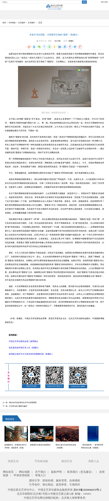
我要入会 (93, 461)
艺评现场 (12, 23)
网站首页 (8, 471)
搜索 (84, 2)
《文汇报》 (57, 41)
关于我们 (40, 471)
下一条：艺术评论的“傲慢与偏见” (15, 406)
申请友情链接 (22, 475)
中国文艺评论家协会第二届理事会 (23, 341)
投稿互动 (13, 461)
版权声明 (56, 471)
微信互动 (66, 461)
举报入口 (40, 475)
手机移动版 (41, 461)
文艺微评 (21, 23)
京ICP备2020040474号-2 (87, 489)
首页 (4, 23)
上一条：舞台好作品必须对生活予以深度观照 (19, 402)
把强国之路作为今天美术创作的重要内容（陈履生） (31, 354)
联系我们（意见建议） (80, 471)
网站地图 (104, 2)
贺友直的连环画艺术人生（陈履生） (24, 348)
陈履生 (71, 41)
